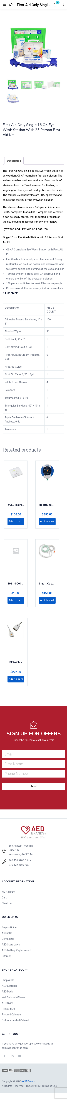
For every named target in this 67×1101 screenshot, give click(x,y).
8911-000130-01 (16, 583)
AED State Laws (11, 944)
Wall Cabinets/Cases (13, 997)
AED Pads (7, 991)
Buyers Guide (9, 927)
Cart (4, 897)
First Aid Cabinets (11, 1014)
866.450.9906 (16, 860)
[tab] (14, 161)
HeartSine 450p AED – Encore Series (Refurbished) (47, 504)
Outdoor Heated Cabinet (15, 1020)
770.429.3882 (16, 864)
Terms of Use (49, 1085)
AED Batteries (10, 985)
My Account (8, 891)
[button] (55, 4)
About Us (7, 933)
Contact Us (8, 938)
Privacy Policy (32, 1085)
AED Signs (7, 1003)
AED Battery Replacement (16, 950)
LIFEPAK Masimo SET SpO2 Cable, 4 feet (16, 662)
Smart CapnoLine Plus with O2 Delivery (47, 583)
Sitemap (6, 956)
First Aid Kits (9, 1008)
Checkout (7, 903)
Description (14, 160)
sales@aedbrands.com (15, 1047)
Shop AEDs (8, 980)
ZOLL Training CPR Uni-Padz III (16, 504)
